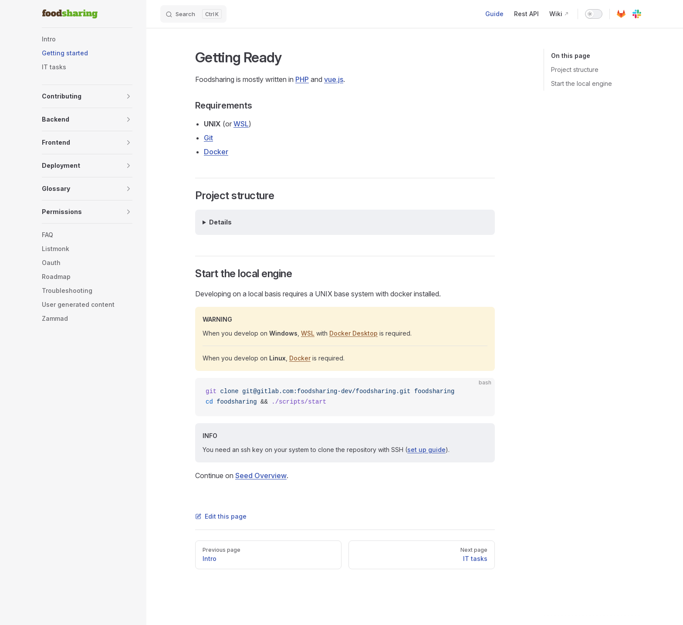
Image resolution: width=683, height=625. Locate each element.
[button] (87, 96)
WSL (241, 123)
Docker (216, 151)
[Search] (193, 14)
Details (220, 222)
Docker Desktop (353, 333)
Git (208, 137)
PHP (302, 79)
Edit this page (221, 516)
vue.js (333, 79)
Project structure (574, 69)
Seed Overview (261, 475)
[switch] (593, 14)
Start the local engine (581, 83)
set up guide (426, 449)
